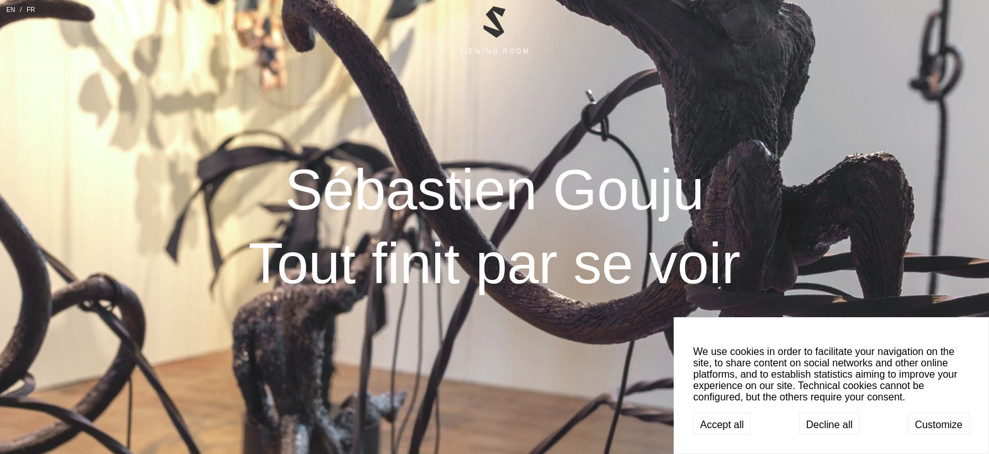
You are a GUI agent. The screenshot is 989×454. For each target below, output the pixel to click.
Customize (939, 424)
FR (30, 9)
